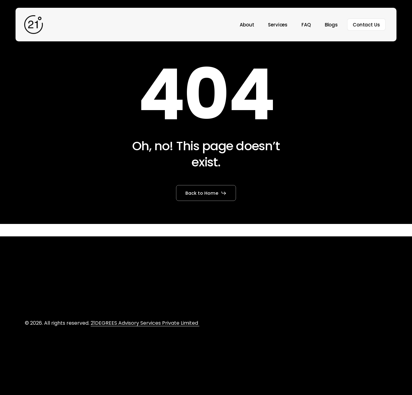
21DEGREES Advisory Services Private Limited (145, 323)
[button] (206, 193)
